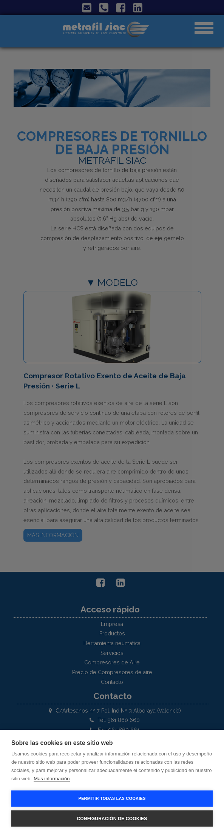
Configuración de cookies (112, 818)
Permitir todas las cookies (112, 798)
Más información (52, 778)
